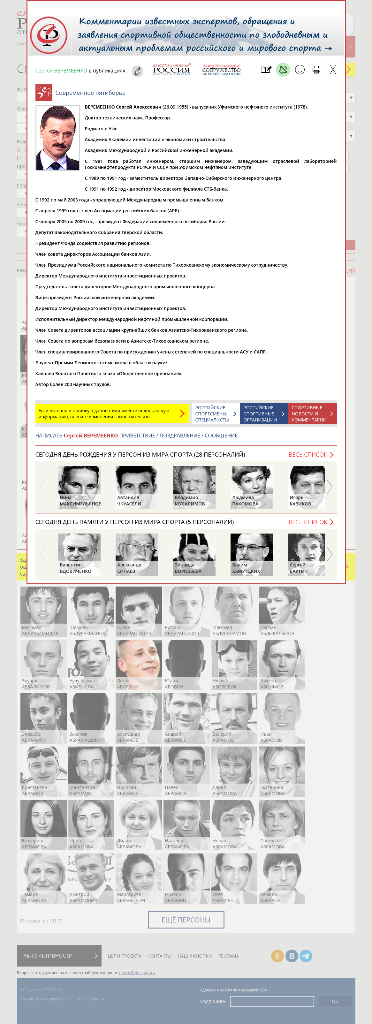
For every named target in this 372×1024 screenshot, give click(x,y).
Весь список (308, 457)
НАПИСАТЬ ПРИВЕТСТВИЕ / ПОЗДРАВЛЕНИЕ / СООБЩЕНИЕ (136, 438)
